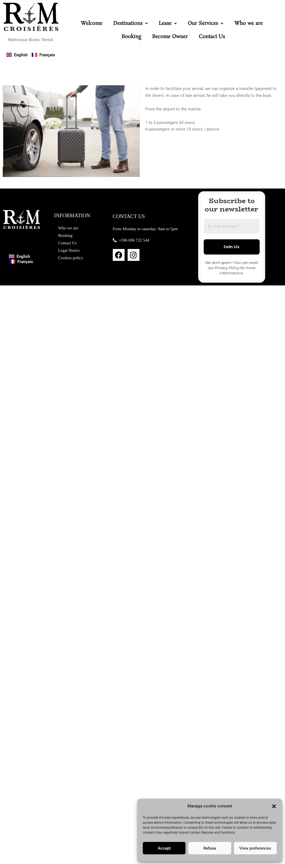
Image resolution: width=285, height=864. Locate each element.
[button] (274, 806)
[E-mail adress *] (232, 226)
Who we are (248, 23)
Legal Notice (69, 250)
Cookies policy (70, 258)
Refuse (209, 848)
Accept (164, 848)
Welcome (91, 23)
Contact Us (212, 36)
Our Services (205, 23)
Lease (168, 23)
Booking (131, 36)
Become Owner (170, 36)
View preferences (255, 848)
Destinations (130, 23)
